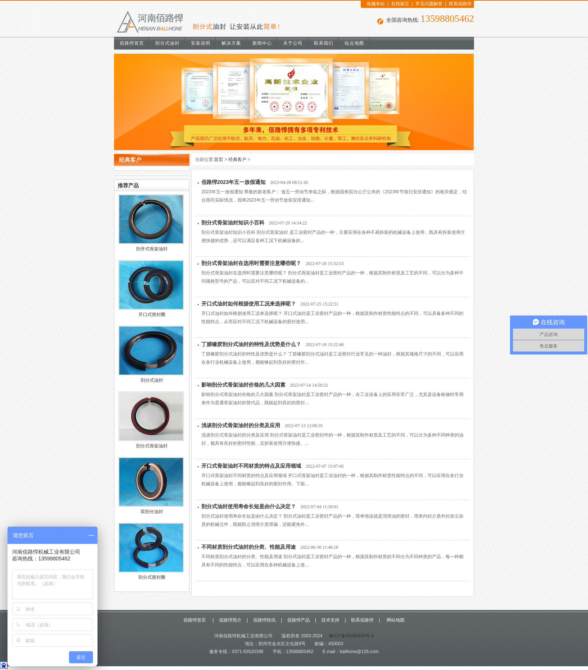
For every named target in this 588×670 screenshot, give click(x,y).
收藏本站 (376, 3)
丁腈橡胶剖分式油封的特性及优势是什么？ (251, 344)
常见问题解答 (429, 3)
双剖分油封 (152, 511)
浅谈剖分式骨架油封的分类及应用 (240, 425)
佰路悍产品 (298, 620)
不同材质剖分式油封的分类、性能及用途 (248, 547)
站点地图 (354, 43)
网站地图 (394, 620)
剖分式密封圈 (151, 577)
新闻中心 (262, 43)
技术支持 (330, 620)
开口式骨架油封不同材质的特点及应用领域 (251, 466)
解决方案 (231, 43)
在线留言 (400, 3)
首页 (218, 159)
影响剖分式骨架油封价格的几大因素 (243, 385)
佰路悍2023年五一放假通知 (233, 182)
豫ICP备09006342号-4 (350, 635)
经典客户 (237, 159)
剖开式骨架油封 (152, 248)
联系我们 (323, 43)
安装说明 (200, 43)
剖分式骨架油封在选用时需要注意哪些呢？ (251, 263)
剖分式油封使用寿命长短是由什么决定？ (248, 506)
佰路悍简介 (230, 620)
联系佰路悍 (460, 3)
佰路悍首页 (132, 43)
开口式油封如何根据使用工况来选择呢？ (248, 304)
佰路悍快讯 (264, 620)
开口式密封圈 (151, 314)
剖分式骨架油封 (152, 446)
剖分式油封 (167, 43)
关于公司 (293, 43)
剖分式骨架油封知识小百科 (232, 223)
